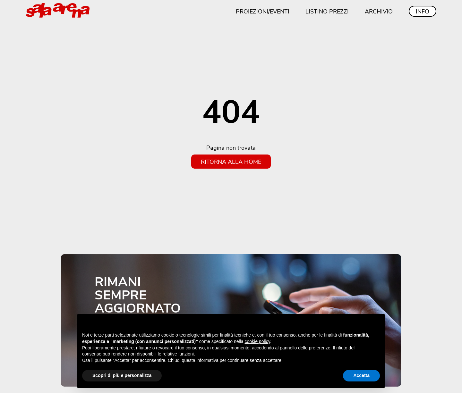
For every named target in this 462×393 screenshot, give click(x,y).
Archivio (379, 11)
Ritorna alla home (231, 161)
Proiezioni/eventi (262, 11)
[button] (377, 324)
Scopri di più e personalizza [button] (121, 375)
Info (422, 11)
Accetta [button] (361, 375)
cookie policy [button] (257, 341)
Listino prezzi (327, 11)
